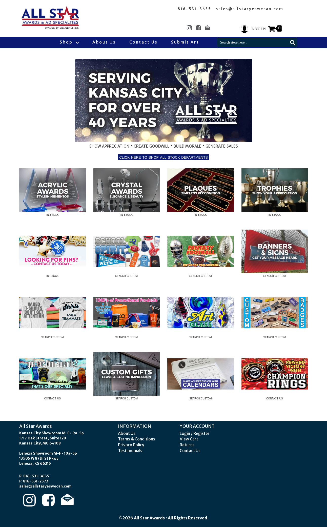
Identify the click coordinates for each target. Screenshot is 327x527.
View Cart (189, 438)
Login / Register (195, 433)
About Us (104, 42)
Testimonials (130, 450)
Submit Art (185, 42)
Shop (69, 42)
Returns (187, 444)
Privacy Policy (131, 444)
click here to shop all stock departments (163, 157)
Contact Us (143, 42)
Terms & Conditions (136, 438)
